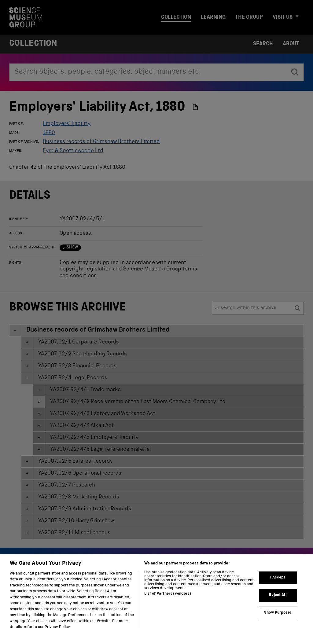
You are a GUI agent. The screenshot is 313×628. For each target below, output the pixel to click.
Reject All (277, 605)
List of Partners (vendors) (167, 604)
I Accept (277, 587)
